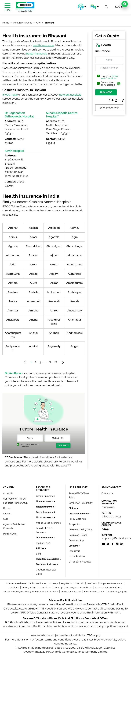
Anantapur (74, 319)
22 (55, 362)
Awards (7, 513)
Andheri (54, 332)
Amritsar (12, 310)
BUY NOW (106, 92)
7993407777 (108, 507)
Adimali (74, 227)
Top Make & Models (46, 564)
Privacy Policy (29, 587)
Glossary (54, 583)
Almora (13, 282)
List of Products (77, 556)
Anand (33, 319)
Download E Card (78, 535)
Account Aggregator (117, 591)
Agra (75, 237)
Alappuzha (13, 273)
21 (49, 362)
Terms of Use (45, 587)
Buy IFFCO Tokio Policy (81, 503)
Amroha (33, 310)
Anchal (33, 332)
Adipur (13, 237)
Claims (72, 508)
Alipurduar (74, 273)
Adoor (33, 237)
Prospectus (74, 524)
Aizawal (33, 255)
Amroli (54, 310)
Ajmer (54, 255)
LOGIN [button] (119, 6)
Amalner (12, 292)
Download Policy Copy (80, 529)
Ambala (33, 292)
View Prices (63, 445)
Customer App (76, 540)
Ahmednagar (74, 246)
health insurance (43, 45)
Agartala (54, 237)
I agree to (109, 77)
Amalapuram (74, 282)
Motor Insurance (44, 501)
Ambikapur (75, 292)
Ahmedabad (33, 246)
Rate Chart (74, 551)
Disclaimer (14, 587)
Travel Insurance (45, 512)
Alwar (54, 282)
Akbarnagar (74, 255)
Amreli (74, 301)
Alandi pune (74, 264)
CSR (5, 519)
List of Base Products (80, 561)
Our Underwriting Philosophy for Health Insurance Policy (30, 591)
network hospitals (70, 94)
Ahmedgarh (54, 246)
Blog (38, 553)
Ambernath (54, 292)
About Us (8, 493)
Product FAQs (43, 543)
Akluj (13, 264)
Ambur (12, 301)
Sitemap (59, 587)
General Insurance (45, 496)
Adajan (33, 227)
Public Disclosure (38, 583)
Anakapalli (12, 319)
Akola (33, 264)
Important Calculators (47, 559)
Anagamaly (74, 310)
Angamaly (53, 346)
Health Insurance (45, 506)
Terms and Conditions (109, 77)
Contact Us (107, 493)
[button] (82, 7)
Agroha (13, 246)
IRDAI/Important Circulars (107, 587)
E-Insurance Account (94, 591)
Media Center (10, 533)
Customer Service (78, 513)
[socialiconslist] (103, 543)
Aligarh (53, 273)
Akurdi (54, 264)
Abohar (13, 227)
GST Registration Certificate (79, 587)
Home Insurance (45, 517)
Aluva (33, 282)
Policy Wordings (77, 519)
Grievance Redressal (17, 583)
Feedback (92, 583)
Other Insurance (44, 537)
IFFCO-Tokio (10, 94)
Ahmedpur (13, 255)
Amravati (54, 301)
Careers (7, 508)
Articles (40, 548)
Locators (73, 545)
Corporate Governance (111, 583)
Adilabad (54, 227)
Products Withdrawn (71, 591)
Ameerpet (33, 301)
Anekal (33, 346)
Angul (74, 346)
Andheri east (75, 332)
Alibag (33, 273)
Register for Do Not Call (72, 583)
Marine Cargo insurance (48, 523)
